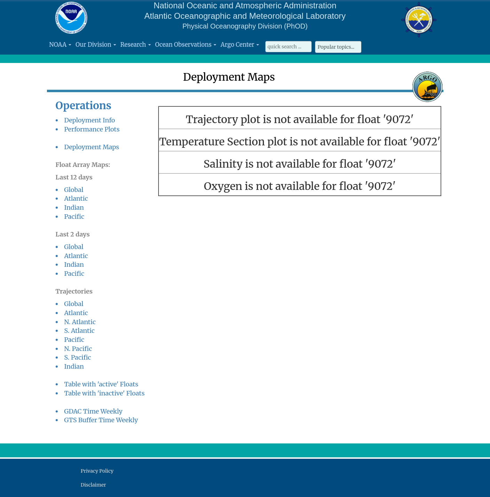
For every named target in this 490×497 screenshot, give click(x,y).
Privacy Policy (97, 471)
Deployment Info (89, 120)
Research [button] (135, 44)
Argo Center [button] (239, 44)
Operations (84, 105)
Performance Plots (92, 129)
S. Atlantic (79, 331)
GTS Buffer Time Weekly (101, 420)
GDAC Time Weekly (93, 411)
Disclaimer (93, 485)
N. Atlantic (80, 322)
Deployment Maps (91, 147)
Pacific (74, 217)
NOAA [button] (60, 44)
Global (73, 190)
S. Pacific (77, 357)
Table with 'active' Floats (101, 384)
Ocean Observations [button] (185, 44)
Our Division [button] (95, 44)
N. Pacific (78, 349)
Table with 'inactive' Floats (104, 393)
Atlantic (76, 198)
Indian (74, 207)
